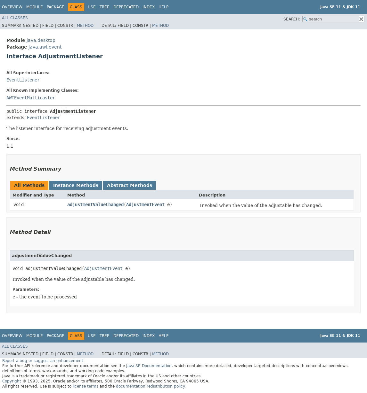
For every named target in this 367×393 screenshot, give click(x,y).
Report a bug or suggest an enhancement (42, 360)
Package (55, 7)
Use (92, 7)
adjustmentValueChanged (95, 204)
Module (34, 7)
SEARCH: (291, 19)
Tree (105, 7)
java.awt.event (45, 47)
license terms (85, 386)
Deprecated (126, 7)
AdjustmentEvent (145, 204)
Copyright (11, 381)
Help (163, 7)
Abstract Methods (129, 185)
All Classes (15, 18)
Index (149, 7)
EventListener (23, 79)
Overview (12, 7)
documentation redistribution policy (150, 386)
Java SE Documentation (149, 366)
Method (85, 25)
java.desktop (41, 40)
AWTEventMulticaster (30, 97)
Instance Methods (75, 185)
